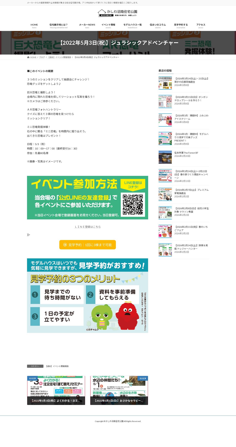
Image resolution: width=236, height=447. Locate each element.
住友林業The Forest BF (186, 152)
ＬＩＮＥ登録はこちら (88, 226)
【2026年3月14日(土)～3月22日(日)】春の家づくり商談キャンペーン (191, 174)
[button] (87, 244)
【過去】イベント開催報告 (57, 366)
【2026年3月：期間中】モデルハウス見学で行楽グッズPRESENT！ (191, 137)
